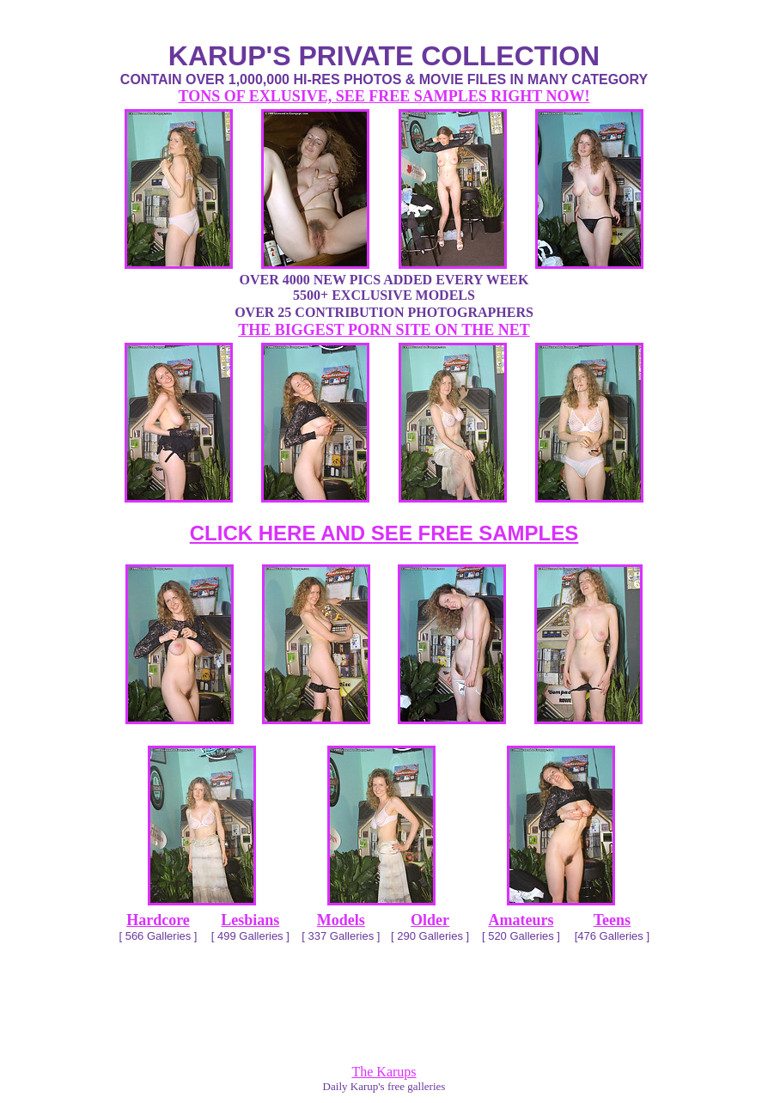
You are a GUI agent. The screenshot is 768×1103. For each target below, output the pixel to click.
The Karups (383, 1071)
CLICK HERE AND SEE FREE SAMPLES (384, 533)
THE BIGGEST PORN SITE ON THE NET (383, 329)
